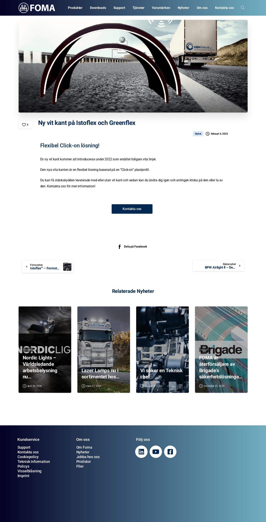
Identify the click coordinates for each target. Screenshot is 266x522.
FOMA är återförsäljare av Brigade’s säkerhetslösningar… (220, 367)
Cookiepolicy (28, 457)
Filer (80, 466)
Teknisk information (34, 461)
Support (24, 447)
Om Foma (84, 447)
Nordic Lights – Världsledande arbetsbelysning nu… (40, 367)
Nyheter (82, 452)
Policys (23, 466)
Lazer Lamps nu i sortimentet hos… (101, 374)
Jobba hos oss (88, 457)
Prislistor (83, 461)
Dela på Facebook (132, 246)
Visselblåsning (30, 471)
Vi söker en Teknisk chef (161, 374)
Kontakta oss (28, 452)
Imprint (23, 476)
